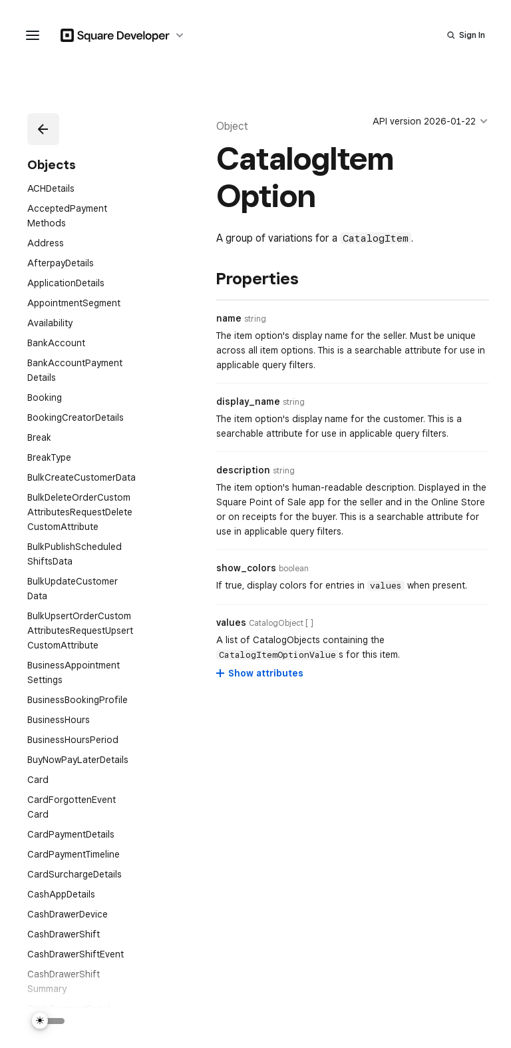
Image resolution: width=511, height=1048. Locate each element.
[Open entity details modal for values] (281, 623)
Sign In (472, 35)
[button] (43, 129)
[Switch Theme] (48, 1021)
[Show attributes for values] (260, 673)
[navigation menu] (32, 35)
